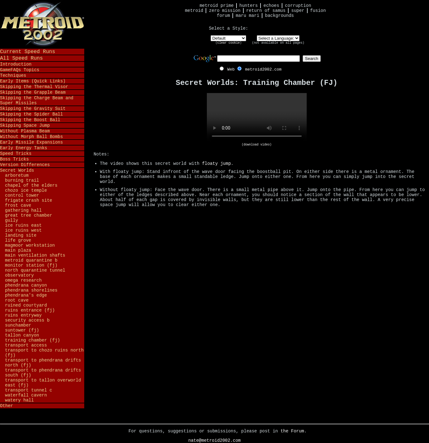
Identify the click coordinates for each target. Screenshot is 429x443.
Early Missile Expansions (31, 142)
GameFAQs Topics (19, 69)
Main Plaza (18, 250)
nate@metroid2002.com (214, 440)
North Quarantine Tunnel (35, 270)
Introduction (16, 64)
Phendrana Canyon (26, 285)
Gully (11, 220)
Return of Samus (265, 10)
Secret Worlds (17, 170)
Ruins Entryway (23, 315)
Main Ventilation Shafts (35, 255)
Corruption (298, 5)
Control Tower (22, 195)
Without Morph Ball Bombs (31, 136)
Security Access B (27, 320)
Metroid (194, 10)
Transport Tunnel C (28, 390)
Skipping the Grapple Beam (33, 92)
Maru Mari (247, 15)
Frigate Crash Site (28, 200)
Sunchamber (18, 325)
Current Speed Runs (27, 52)
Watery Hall (19, 400)
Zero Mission (225, 10)
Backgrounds (279, 15)
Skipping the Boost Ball (30, 119)
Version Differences (25, 164)
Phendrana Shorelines (31, 290)
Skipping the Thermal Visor (34, 86)
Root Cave (17, 300)
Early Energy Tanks (23, 147)
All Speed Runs (21, 58)
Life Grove (18, 240)
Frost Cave (18, 205)
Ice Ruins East (23, 225)
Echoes (271, 5)
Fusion (318, 10)
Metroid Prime (217, 5)
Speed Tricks (16, 153)
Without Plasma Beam (25, 131)
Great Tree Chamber (28, 215)
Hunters (248, 5)
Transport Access (26, 345)
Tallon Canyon (22, 335)
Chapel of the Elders (31, 185)
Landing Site (21, 235)
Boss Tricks (14, 159)
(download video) (256, 144)
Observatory (19, 275)
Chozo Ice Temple (26, 190)
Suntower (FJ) (22, 330)
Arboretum (17, 175)
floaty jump (216, 163)
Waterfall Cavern (26, 395)
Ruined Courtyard (26, 305)
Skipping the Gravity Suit (33, 108)
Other (6, 405)
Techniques (13, 75)
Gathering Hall (23, 210)
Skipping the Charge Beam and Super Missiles (36, 101)
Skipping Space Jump (25, 125)
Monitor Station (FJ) (31, 265)
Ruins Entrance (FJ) (30, 310)
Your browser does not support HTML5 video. (257, 118)
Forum (223, 15)
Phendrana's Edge (26, 295)
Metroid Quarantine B (31, 260)
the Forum (292, 431)
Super (298, 10)
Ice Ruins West (23, 230)
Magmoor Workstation (30, 245)
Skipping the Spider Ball (31, 114)
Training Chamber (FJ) (32, 340)
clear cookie (228, 43)
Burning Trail (22, 180)
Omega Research (23, 280)
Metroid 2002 (42, 24)
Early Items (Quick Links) (33, 81)
